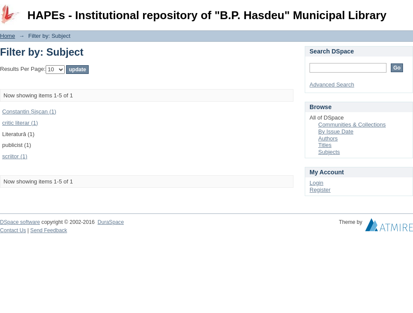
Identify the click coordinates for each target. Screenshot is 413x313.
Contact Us (13, 230)
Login (406, 10)
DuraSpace (110, 222)
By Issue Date (335, 131)
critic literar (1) (20, 123)
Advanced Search (332, 84)
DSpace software (20, 222)
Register (320, 189)
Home (7, 36)
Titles (325, 145)
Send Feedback (48, 230)
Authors (328, 138)
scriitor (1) (14, 156)
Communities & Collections (352, 124)
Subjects (329, 152)
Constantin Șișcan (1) (29, 111)
